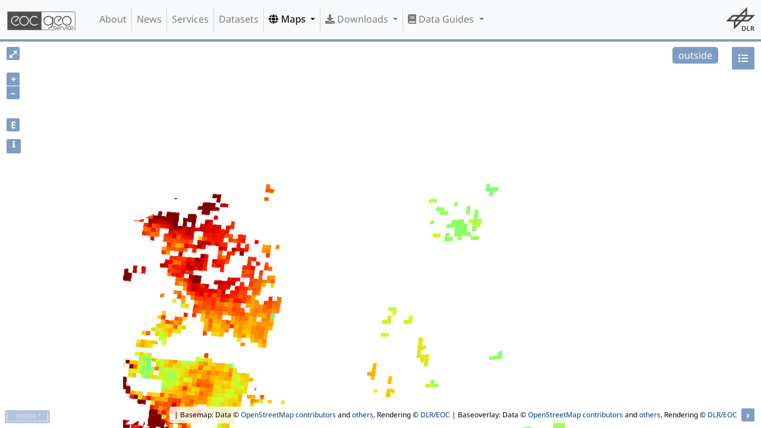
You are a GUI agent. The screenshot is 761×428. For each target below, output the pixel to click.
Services (190, 19)
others (362, 415)
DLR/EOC (435, 415)
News (149, 19)
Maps (288, 19)
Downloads (358, 19)
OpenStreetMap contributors (288, 415)
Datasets (239, 19)
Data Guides (442, 19)
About (113, 19)
